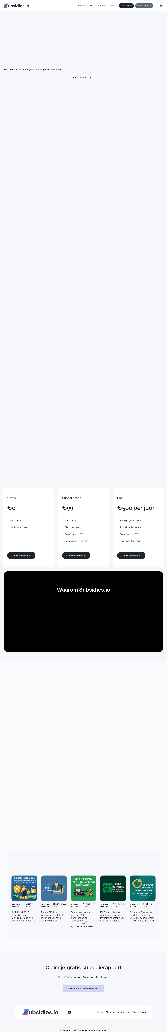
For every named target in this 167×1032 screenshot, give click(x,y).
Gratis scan (126, 5)
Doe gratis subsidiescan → (83, 988)
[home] (16, 5)
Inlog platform (144, 5)
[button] (160, 6)
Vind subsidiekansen (21, 555)
